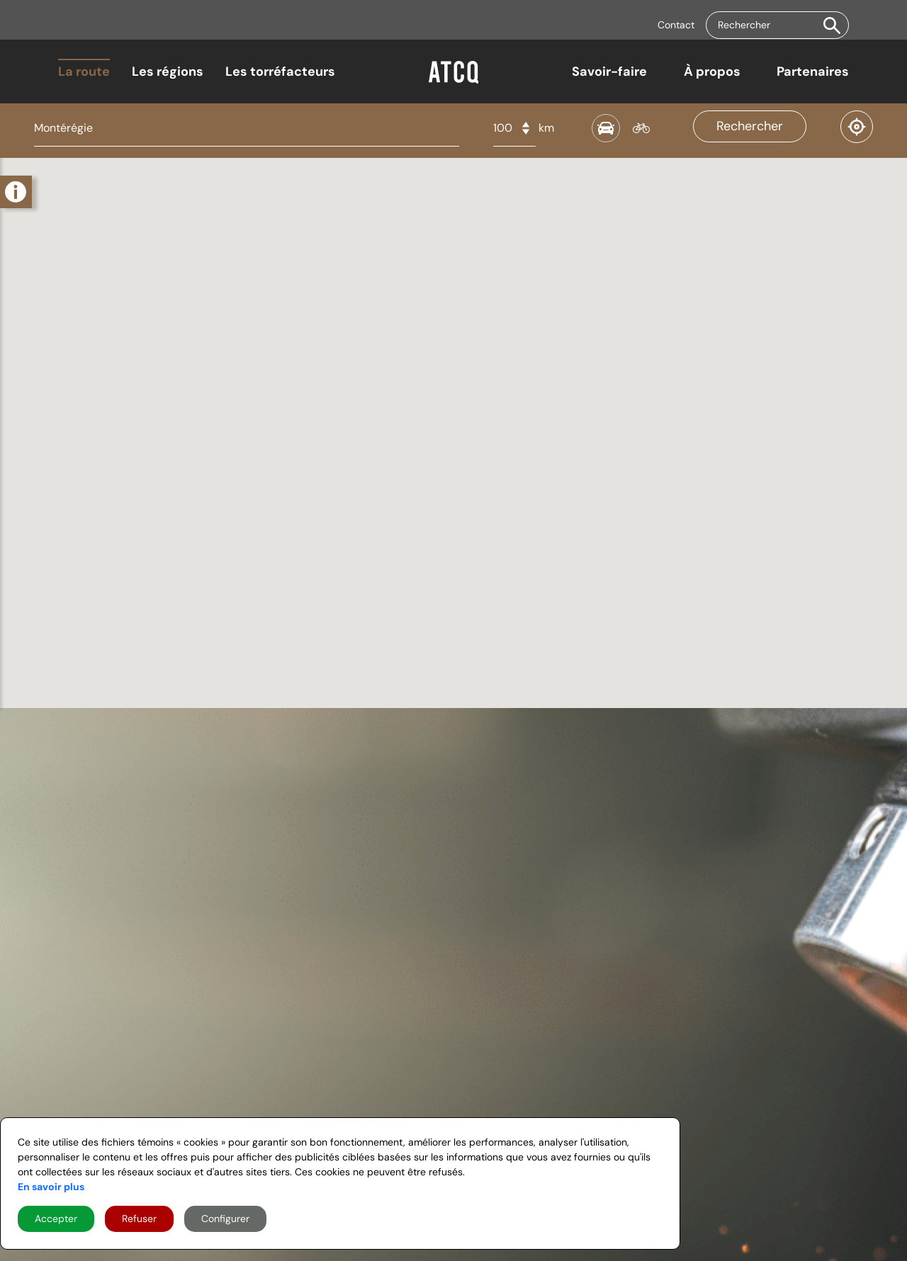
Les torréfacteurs (280, 71)
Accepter (56, 1218)
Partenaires (813, 71)
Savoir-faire (609, 71)
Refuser (139, 1218)
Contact (676, 24)
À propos (712, 71)
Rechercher (749, 126)
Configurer (225, 1218)
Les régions (167, 71)
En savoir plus (51, 1186)
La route (84, 71)
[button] (831, 25)
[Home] (453, 78)
